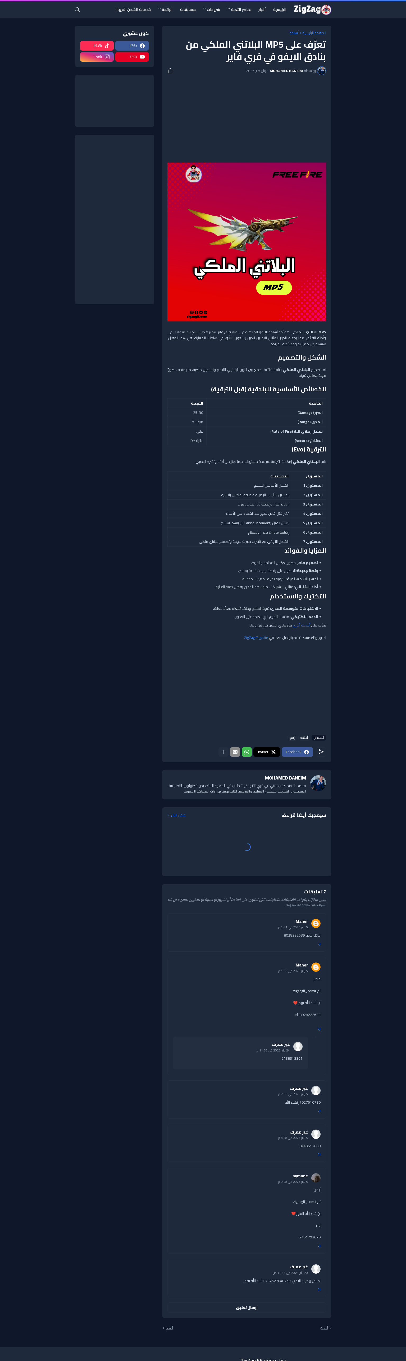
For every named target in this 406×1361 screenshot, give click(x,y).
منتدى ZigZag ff (256, 637)
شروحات (213, 9)
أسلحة (294, 33)
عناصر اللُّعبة (241, 9)
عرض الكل (178, 815)
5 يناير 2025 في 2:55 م (293, 1094)
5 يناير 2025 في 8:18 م (293, 1138)
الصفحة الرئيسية (314, 33)
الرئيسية (279, 9)
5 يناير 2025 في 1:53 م (293, 971)
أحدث (324, 1328)
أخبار (262, 9)
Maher (302, 921)
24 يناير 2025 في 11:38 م (273, 1050)
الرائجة (167, 9)
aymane (300, 1176)
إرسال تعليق (247, 1307)
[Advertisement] (246, 119)
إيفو (292, 738)
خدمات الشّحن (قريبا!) (133, 9)
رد (319, 943)
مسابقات (188, 9)
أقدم (169, 1328)
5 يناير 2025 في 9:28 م (293, 1182)
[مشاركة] (171, 70)
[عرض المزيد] (223, 752)
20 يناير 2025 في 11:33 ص (290, 1273)
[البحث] (79, 9)
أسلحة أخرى (301, 625)
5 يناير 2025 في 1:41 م (293, 927)
